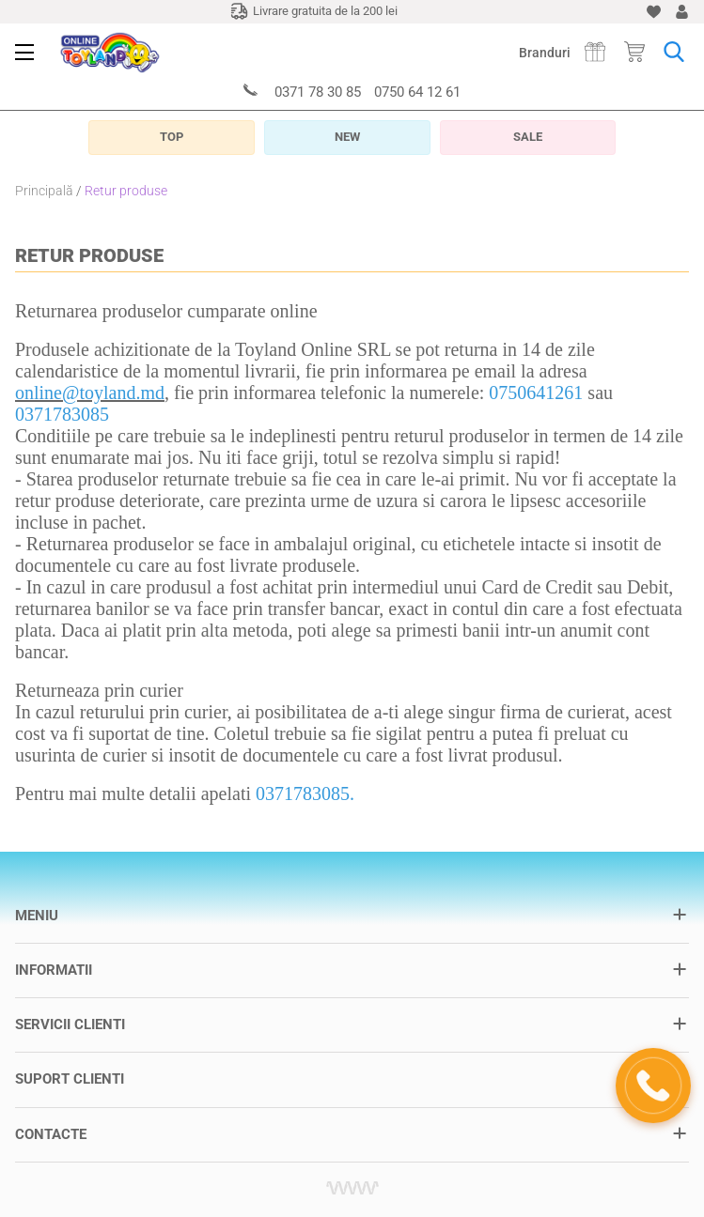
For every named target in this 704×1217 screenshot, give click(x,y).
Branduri (545, 52)
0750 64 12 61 (417, 92)
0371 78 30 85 (317, 92)
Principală (44, 190)
